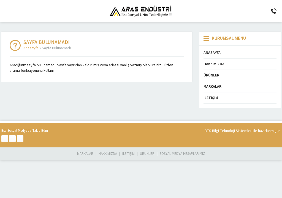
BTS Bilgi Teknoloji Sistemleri (229, 131)
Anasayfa (31, 48)
